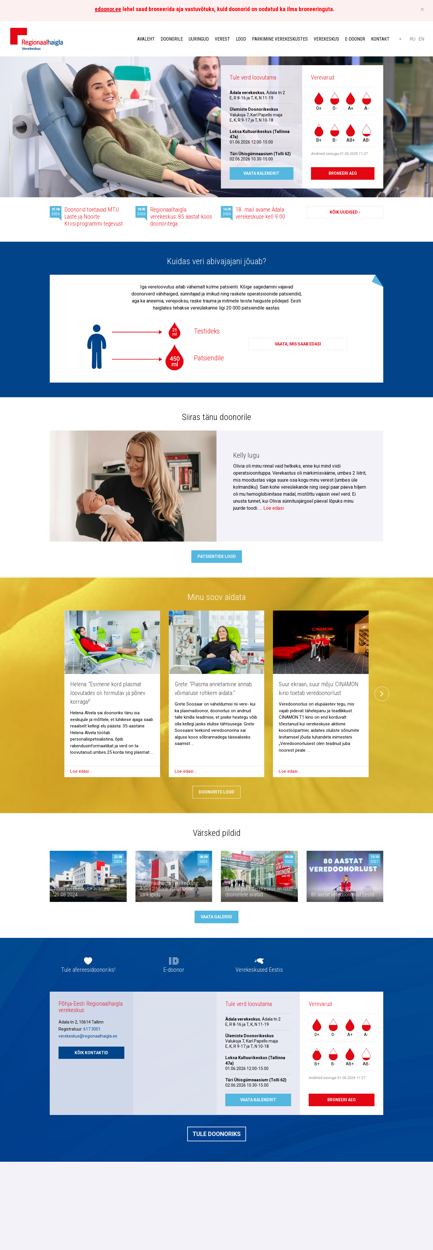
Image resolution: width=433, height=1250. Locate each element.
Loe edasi (273, 508)
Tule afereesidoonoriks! (88, 969)
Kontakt (380, 39)
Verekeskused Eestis (259, 969)
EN (421, 39)
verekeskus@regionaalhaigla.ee (88, 1036)
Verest (222, 39)
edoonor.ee (108, 9)
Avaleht (146, 39)
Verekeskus (326, 39)
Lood (241, 39)
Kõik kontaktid (91, 1052)
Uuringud (199, 39)
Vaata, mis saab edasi (298, 344)
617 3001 (92, 1029)
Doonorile (172, 39)
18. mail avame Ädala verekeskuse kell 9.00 (260, 213)
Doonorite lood (216, 792)
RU (412, 39)
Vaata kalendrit (261, 173)
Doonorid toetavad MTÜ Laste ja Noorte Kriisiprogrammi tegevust (93, 216)
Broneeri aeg (343, 173)
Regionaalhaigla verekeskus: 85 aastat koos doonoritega (181, 216)
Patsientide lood (216, 556)
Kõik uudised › (345, 212)
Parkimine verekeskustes (280, 39)
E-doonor (355, 39)
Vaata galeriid (216, 916)
